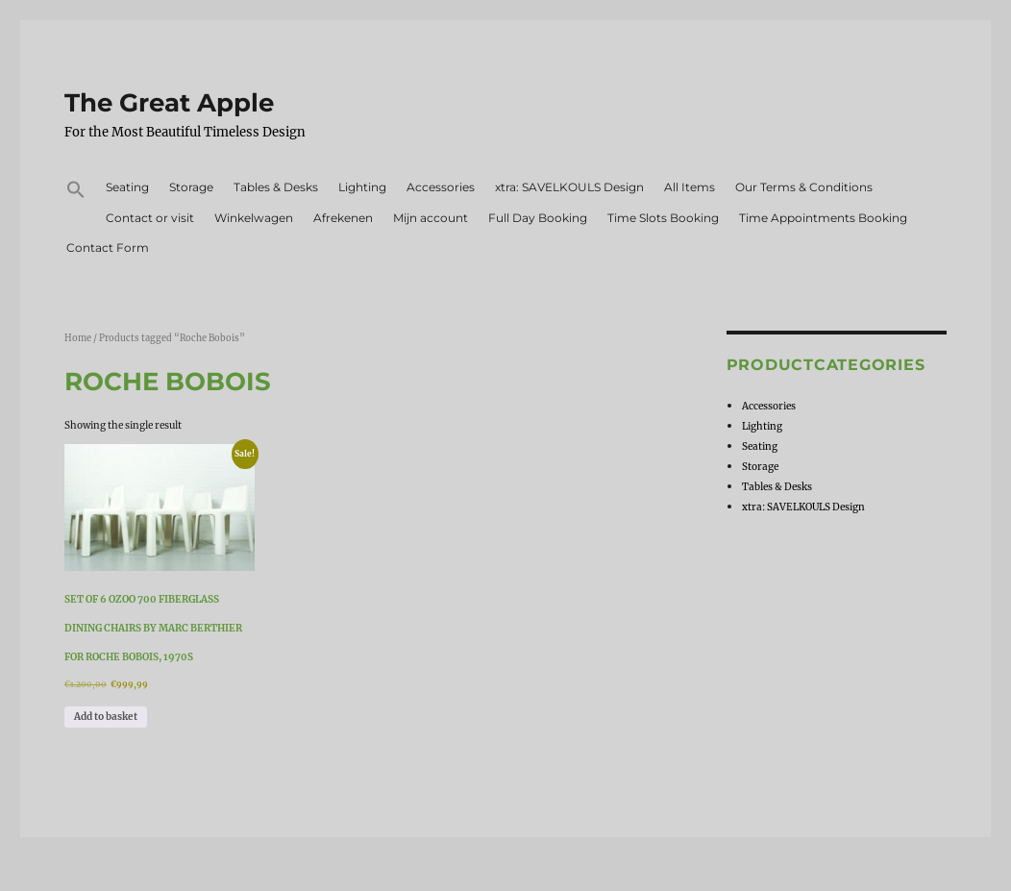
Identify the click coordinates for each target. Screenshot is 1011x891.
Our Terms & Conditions (804, 187)
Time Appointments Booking (823, 217)
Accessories (441, 187)
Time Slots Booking (663, 217)
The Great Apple (169, 102)
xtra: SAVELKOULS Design (569, 187)
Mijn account (430, 217)
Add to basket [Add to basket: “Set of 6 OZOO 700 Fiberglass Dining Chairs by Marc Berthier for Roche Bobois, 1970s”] (105, 716)
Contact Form (107, 247)
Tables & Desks (276, 187)
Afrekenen (343, 217)
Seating (127, 187)
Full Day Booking (537, 217)
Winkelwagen (253, 217)
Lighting (362, 187)
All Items (689, 187)
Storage (191, 187)
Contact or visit (150, 217)
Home (77, 338)
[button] (75, 192)
